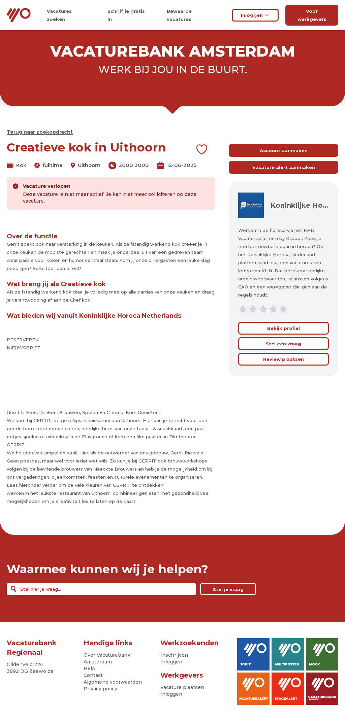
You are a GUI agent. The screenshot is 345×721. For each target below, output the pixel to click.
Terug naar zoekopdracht (40, 132)
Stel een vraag (283, 343)
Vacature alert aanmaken (283, 167)
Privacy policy (100, 689)
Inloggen (255, 15)
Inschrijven (174, 655)
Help (89, 668)
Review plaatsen (283, 359)
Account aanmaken (284, 150)
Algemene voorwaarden (113, 682)
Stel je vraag (228, 589)
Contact (93, 675)
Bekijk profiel (283, 328)
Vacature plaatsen (182, 687)
